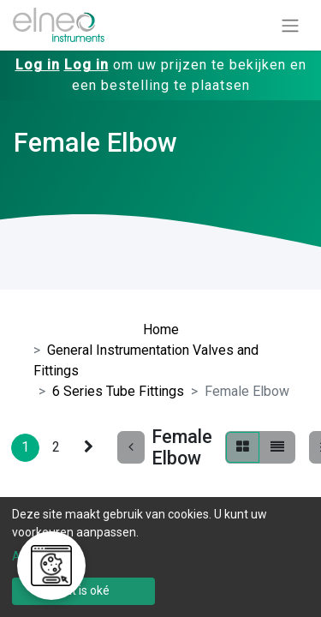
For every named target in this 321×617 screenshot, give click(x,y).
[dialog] (160, 557)
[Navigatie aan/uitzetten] (290, 25)
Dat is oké (83, 590)
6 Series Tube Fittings (118, 391)
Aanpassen (43, 556)
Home (161, 329)
